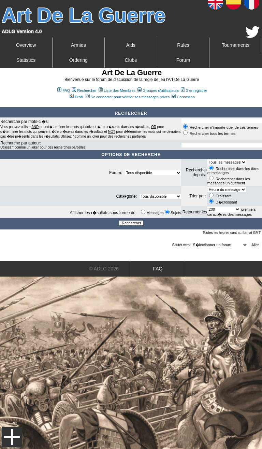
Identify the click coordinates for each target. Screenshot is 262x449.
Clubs (131, 60)
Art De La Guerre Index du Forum (2, 104)
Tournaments (235, 45)
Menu (12, 437)
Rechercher (84, 90)
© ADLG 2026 (104, 268)
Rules (183, 45)
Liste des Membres (117, 90)
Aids (130, 45)
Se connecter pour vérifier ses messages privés (128, 97)
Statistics (25, 60)
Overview (26, 45)
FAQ (63, 90)
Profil (76, 97)
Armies (78, 45)
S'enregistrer (194, 90)
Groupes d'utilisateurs (158, 90)
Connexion (183, 97)
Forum (183, 60)
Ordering (78, 60)
